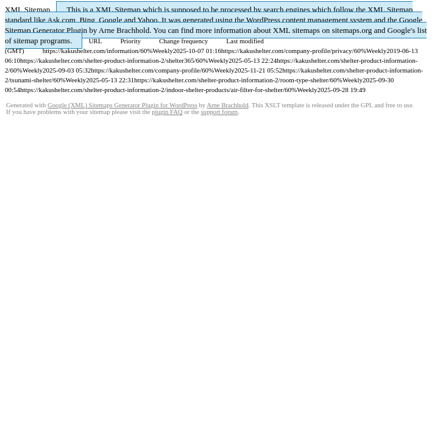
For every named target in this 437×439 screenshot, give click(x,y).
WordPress (263, 19)
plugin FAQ (167, 112)
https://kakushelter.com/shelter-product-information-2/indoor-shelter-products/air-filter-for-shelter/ (152, 89)
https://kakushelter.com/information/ (91, 50)
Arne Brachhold (124, 30)
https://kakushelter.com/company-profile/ (146, 70)
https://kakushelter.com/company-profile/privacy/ (287, 50)
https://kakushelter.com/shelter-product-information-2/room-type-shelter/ (232, 80)
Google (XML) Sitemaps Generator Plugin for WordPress (122, 105)
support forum (219, 112)
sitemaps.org (352, 30)
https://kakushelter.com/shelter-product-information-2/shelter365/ (108, 60)
